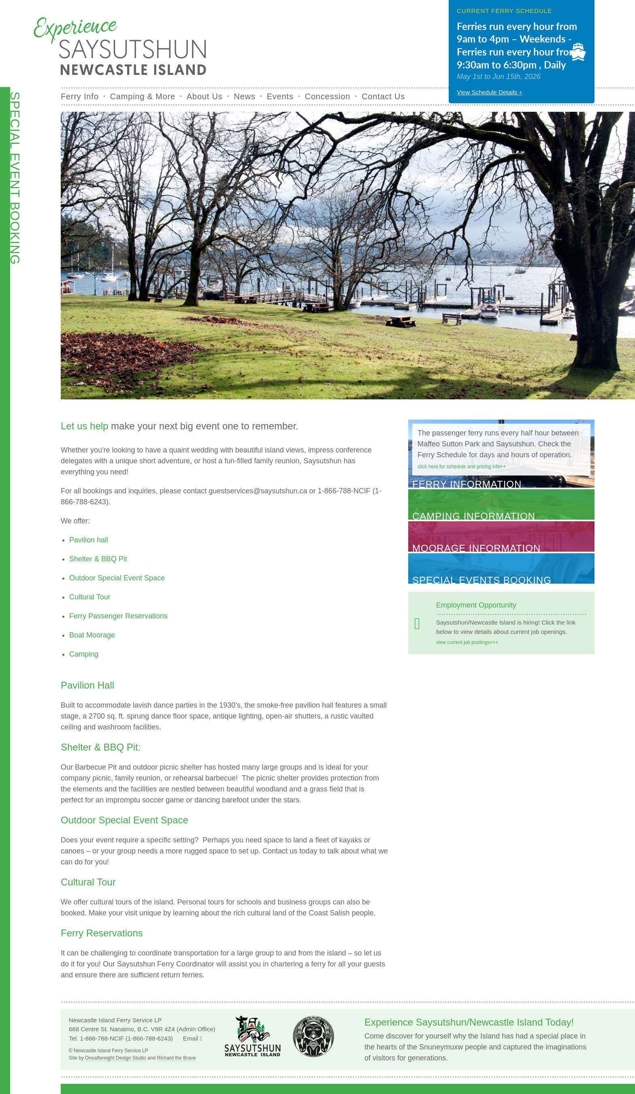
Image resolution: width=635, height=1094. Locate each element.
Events (280, 96)
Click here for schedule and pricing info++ (462, 466)
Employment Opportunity (476, 605)
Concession (328, 96)
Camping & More (142, 96)
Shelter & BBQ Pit (98, 559)
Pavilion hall (88, 540)
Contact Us (383, 96)
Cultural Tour (90, 597)
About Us (205, 96)
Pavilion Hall (87, 685)
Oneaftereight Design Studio (115, 1058)
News (245, 96)
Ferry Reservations (102, 933)
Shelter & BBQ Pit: (101, 747)
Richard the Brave (176, 1058)
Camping (83, 654)
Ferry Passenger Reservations (118, 616)
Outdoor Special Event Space (117, 578)
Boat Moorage (92, 635)
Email (192, 1038)
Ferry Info (80, 96)
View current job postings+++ (467, 642)
